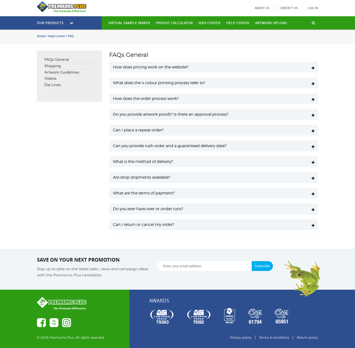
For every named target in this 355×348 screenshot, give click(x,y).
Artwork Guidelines (61, 72)
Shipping (52, 66)
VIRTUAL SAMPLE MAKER (129, 22)
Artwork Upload (271, 22)
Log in (313, 8)
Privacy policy (240, 337)
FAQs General (56, 59)
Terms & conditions (274, 337)
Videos (50, 78)
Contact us (289, 8)
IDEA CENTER (209, 22)
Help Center (56, 36)
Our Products (55, 22)
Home (41, 36)
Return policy (307, 337)
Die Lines (52, 85)
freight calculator (174, 22)
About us (262, 8)
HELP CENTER (237, 22)
